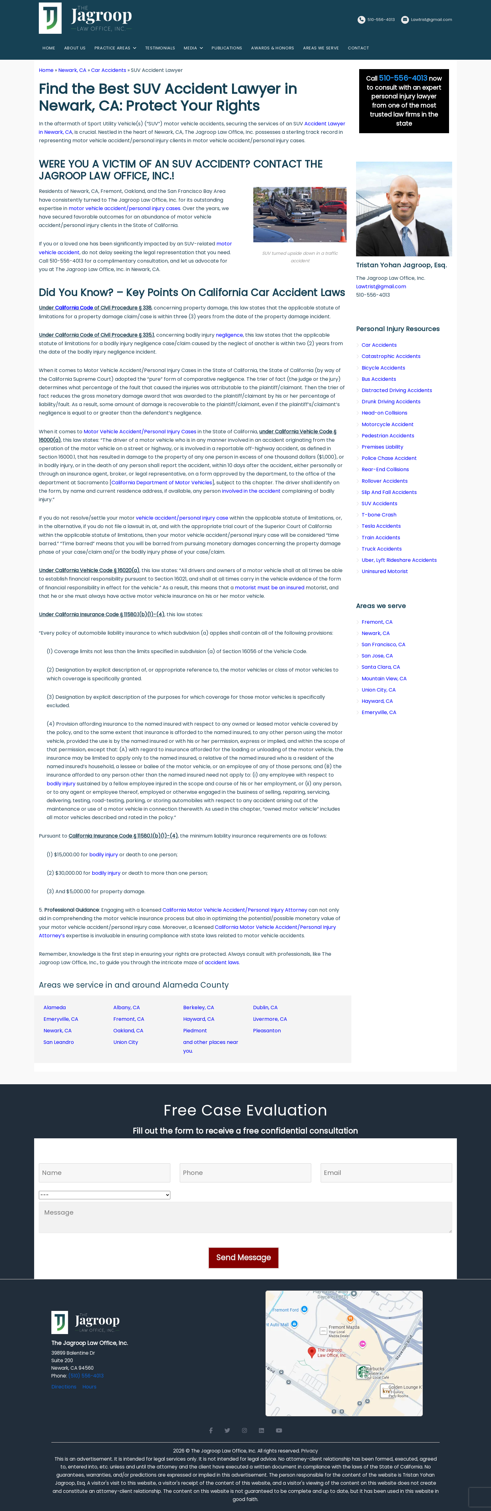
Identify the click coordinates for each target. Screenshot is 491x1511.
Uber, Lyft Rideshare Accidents (399, 560)
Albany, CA (126, 1007)
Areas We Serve (321, 48)
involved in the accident (251, 491)
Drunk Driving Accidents (391, 401)
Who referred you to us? (68, 1186)
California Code (74, 307)
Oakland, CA (128, 1030)
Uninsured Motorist (385, 571)
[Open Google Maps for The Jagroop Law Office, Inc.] (344, 1353)
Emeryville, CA (61, 1019)
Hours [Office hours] (89, 1386)
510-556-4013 (381, 20)
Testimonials (160, 48)
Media (190, 48)
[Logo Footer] (85, 1324)
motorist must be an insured (269, 587)
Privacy (309, 1451)
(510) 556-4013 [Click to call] (86, 1375)
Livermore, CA (270, 1019)
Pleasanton (267, 1030)
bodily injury (61, 783)
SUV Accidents (379, 503)
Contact (358, 48)
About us (75, 48)
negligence (229, 335)
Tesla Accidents (381, 526)
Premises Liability (382, 447)
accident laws (222, 962)
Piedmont (195, 1030)
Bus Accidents (379, 379)
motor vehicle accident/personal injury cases (124, 208)
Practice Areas (113, 48)
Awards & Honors (272, 48)
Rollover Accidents (385, 481)
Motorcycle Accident (388, 424)
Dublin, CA (265, 1007)
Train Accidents (381, 537)
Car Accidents (108, 70)
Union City (125, 1042)
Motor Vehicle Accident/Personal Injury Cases (140, 431)
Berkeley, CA (198, 1007)
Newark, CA (72, 70)
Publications (227, 48)
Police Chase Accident (389, 458)
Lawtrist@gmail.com (431, 20)
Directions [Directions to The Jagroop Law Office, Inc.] (63, 1386)
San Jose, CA (377, 655)
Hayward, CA (198, 1019)
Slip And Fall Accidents (389, 492)
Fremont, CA (128, 1019)
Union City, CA (379, 689)
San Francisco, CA (384, 644)
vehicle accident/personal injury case (182, 517)
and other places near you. (210, 1046)
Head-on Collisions (384, 412)
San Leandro (59, 1042)
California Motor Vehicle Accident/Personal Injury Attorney (235, 910)
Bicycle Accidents (383, 367)
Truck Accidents (382, 548)
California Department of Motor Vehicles (161, 482)
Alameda (55, 1007)
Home (49, 48)
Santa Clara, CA (381, 667)
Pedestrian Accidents (388, 435)
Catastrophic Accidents (391, 356)
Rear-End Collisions (385, 469)
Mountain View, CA (384, 678)
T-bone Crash (379, 514)
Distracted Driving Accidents (397, 390)
